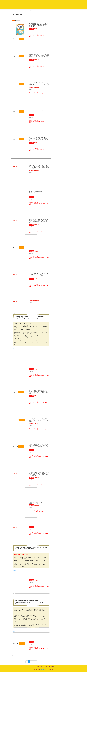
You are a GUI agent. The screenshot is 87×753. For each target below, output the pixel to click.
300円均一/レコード (17, 138)
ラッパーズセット (69, 183)
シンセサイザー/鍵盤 (69, 203)
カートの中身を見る (40, 7)
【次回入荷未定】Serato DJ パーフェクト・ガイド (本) (36, 636)
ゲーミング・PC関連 (69, 217)
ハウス (14, 113)
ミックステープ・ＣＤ (17, 151)
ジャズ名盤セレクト (17, 58)
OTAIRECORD (43, 750)
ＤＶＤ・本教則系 (68, 161)
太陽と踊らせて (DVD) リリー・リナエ (33, 264)
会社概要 (33, 7)
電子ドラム (67, 210)
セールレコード (16, 136)
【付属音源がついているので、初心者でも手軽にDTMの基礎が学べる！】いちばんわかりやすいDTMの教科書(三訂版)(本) (43, 116)
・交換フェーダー (69, 111)
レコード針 (67, 114)
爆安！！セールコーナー (70, 70)
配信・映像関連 (68, 169)
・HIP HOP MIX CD (18, 98)
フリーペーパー (16, 175)
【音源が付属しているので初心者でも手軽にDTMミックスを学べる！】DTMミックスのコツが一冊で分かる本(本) (43, 147)
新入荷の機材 (67, 73)
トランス (15, 118)
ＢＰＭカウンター (68, 149)
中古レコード (16, 148)
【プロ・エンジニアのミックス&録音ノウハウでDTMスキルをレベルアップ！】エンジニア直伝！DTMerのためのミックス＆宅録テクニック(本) (43, 85)
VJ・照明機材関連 (68, 166)
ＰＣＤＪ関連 (67, 83)
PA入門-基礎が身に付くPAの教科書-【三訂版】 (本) (35, 394)
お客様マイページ (50, 7)
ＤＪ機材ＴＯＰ (68, 68)
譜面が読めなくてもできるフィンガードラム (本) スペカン (37, 206)
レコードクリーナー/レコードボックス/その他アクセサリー (17, 165)
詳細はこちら (15, 237)
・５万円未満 (68, 96)
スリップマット (68, 116)
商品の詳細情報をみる (43, 45)
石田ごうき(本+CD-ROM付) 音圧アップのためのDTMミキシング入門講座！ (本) (41, 324)
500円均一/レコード (17, 141)
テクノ (14, 116)
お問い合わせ (27, 7)
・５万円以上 (68, 99)
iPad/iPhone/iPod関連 (69, 124)
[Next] (48, 741)
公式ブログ (21, 7)
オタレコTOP (3, 7)
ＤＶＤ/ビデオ (16, 161)
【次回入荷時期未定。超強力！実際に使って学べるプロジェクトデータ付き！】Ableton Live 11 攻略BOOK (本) (43, 544)
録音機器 (67, 201)
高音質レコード (16, 74)
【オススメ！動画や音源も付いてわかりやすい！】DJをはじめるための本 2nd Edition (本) (42, 514)
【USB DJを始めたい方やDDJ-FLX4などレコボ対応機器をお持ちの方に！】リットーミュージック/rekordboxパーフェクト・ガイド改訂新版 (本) (43, 707)
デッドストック (16, 146)
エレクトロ (15, 110)
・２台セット (68, 90)
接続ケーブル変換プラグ (70, 142)
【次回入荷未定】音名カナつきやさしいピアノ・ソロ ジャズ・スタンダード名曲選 (42, 294)
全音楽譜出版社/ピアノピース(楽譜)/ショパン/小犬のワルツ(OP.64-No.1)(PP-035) (42, 453)
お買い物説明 (15, 7)
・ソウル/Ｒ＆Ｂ (17, 105)
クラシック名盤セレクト (18, 66)
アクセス (33, 747)
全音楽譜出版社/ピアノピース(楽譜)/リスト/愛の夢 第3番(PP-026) (38, 423)
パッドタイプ (68, 194)
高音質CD (15, 71)
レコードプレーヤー (69, 156)
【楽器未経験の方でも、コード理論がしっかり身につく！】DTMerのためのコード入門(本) (43, 54)
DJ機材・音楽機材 (75, 9)
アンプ (66, 158)
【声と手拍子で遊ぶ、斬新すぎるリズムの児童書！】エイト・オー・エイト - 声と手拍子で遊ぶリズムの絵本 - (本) (43, 236)
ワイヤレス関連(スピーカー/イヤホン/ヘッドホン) (69, 138)
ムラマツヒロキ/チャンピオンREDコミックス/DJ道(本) (36, 572)
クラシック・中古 (16, 69)
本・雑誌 (15, 172)
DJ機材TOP (9, 7)
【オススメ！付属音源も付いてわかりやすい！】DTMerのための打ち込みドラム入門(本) (42, 178)
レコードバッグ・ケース (70, 132)
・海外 (15, 48)
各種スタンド (67, 147)
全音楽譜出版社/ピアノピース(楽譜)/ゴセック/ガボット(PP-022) (38, 484)
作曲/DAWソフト (69, 177)
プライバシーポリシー (54, 747)
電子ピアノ (67, 212)
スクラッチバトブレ (17, 53)
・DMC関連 (16, 101)
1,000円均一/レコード (17, 143)
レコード (67, 9)
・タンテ (68, 88)
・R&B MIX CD (17, 108)
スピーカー (67, 134)
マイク (66, 144)
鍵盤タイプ (68, 192)
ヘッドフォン (67, 119)
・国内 (15, 51)
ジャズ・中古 (16, 61)
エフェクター (67, 215)
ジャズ (14, 56)
